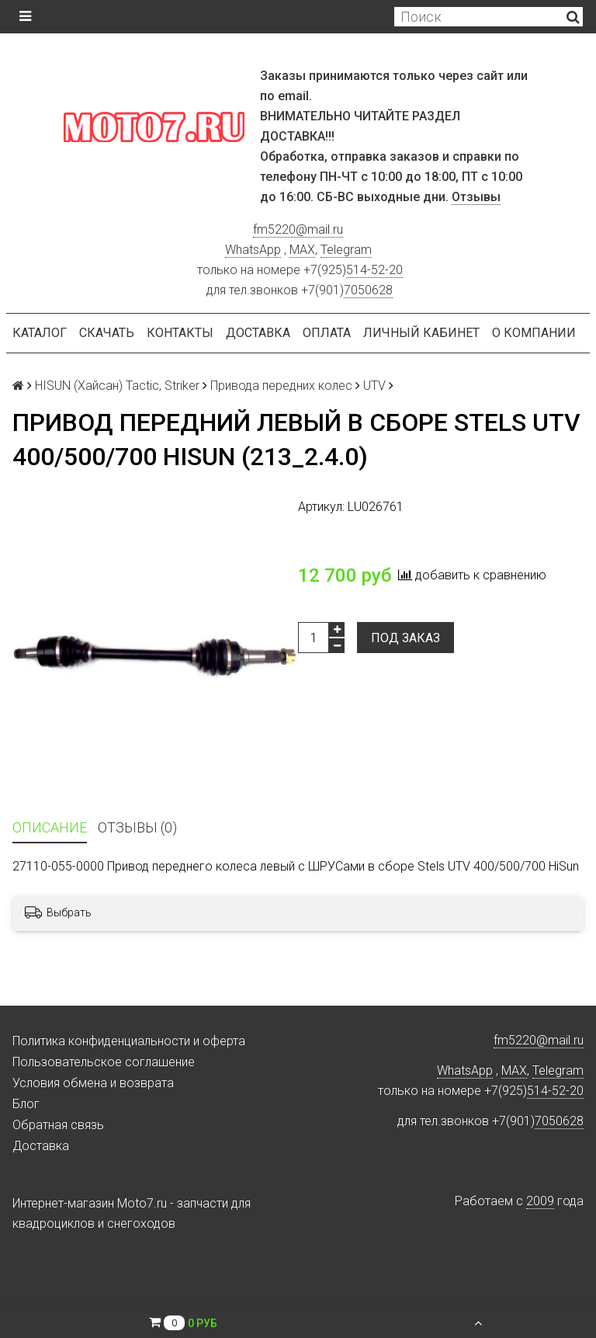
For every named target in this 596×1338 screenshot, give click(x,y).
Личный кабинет (421, 332)
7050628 (368, 290)
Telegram (346, 249)
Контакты (180, 332)
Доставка (258, 332)
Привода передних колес (281, 385)
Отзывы (476, 196)
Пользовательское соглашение (103, 1062)
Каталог (39, 332)
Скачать (106, 332)
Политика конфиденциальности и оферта (128, 1041)
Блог (26, 1103)
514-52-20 (374, 269)
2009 (540, 1201)
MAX (302, 249)
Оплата (327, 332)
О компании (534, 332)
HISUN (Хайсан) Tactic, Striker (117, 385)
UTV (374, 385)
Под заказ (405, 638)
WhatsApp (253, 249)
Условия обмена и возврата (93, 1083)
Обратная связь (58, 1124)
